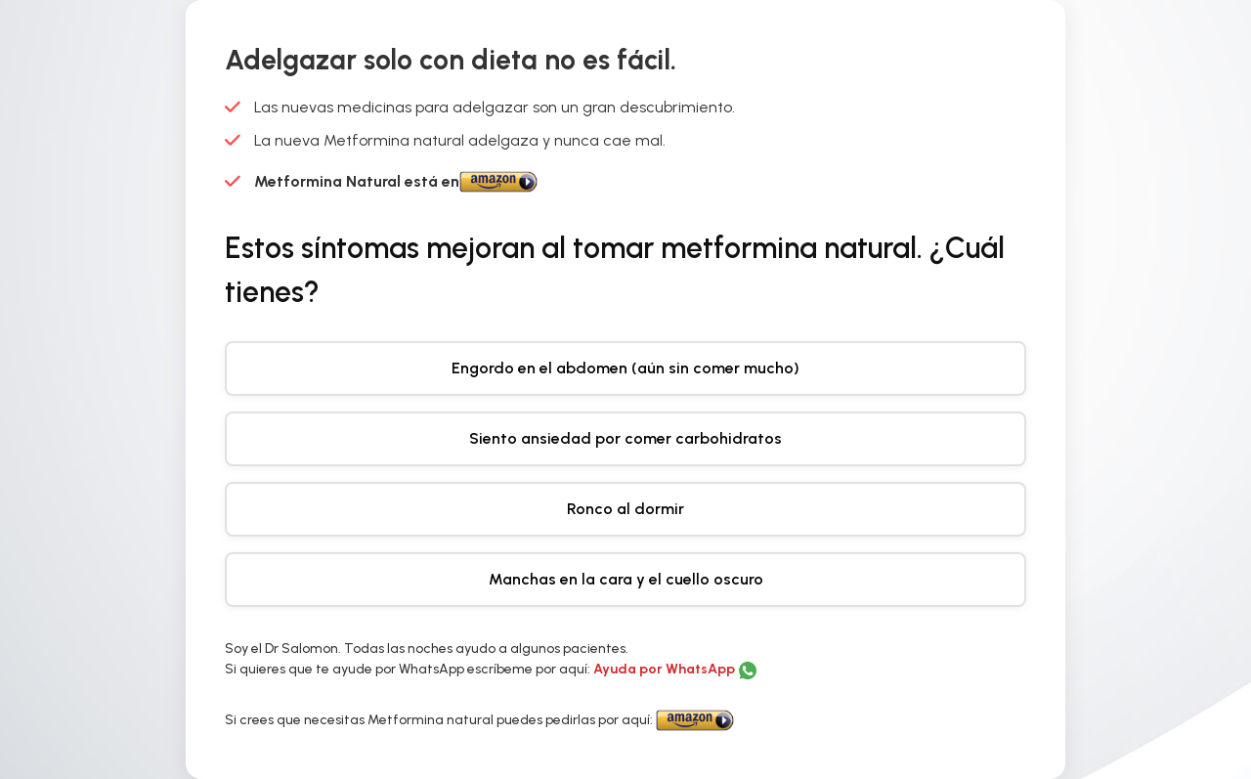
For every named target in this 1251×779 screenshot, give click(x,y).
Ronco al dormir (625, 508)
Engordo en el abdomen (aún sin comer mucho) (625, 368)
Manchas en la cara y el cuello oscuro (626, 579)
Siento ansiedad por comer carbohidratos (625, 438)
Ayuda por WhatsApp (665, 669)
